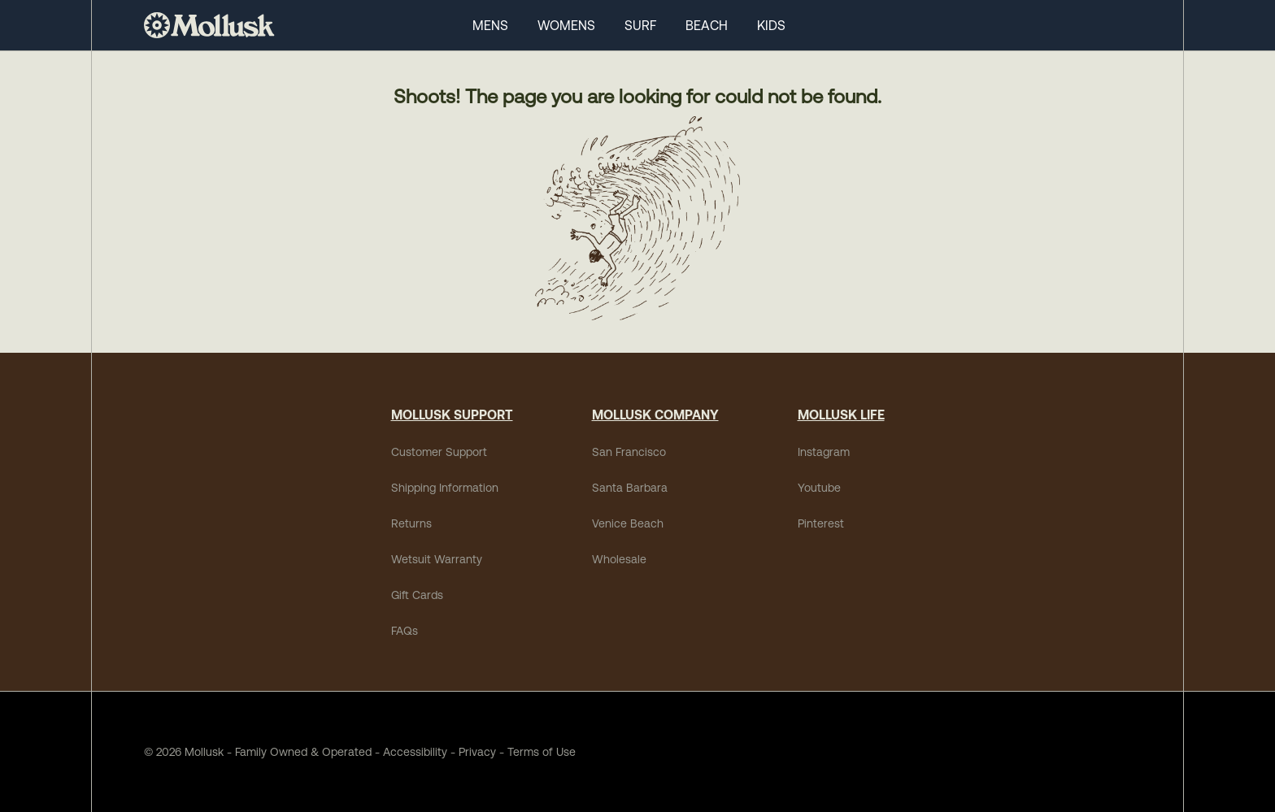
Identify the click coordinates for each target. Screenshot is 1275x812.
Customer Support (439, 451)
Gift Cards (417, 594)
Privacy (477, 751)
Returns (411, 523)
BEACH (706, 25)
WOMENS (566, 25)
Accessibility (409, 751)
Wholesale (619, 559)
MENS (490, 25)
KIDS (771, 25)
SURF (640, 25)
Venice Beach (628, 523)
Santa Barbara (630, 487)
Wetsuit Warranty (436, 559)
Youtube (819, 487)
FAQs (404, 630)
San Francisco (629, 451)
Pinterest (821, 523)
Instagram (824, 451)
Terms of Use (541, 751)
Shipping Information (444, 487)
